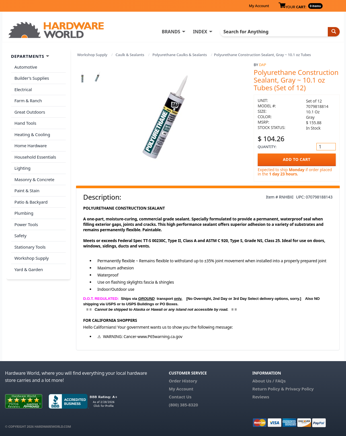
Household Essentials (35, 157)
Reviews (260, 397)
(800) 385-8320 (183, 405)
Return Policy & (268, 389)
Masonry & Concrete (34, 179)
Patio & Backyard (31, 202)
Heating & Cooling (32, 134)
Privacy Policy (299, 389)
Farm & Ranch (28, 100)
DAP (262, 64)
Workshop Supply (92, 54)
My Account (259, 5)
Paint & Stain (27, 190)
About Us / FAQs (269, 381)
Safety (20, 235)
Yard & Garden (29, 269)
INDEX (200, 31)
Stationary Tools (30, 247)
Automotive (26, 67)
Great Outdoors (30, 112)
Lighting (23, 168)
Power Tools (26, 224)
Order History (183, 381)
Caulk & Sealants (130, 54)
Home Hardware (31, 145)
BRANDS (171, 31)
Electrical (23, 89)
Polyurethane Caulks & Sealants (179, 54)
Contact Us (180, 397)
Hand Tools (25, 123)
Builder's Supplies (32, 78)
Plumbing (24, 213)
